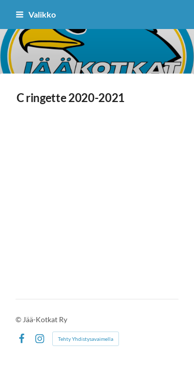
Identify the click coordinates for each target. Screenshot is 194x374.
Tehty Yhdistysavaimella (85, 339)
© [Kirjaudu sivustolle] (19, 319)
